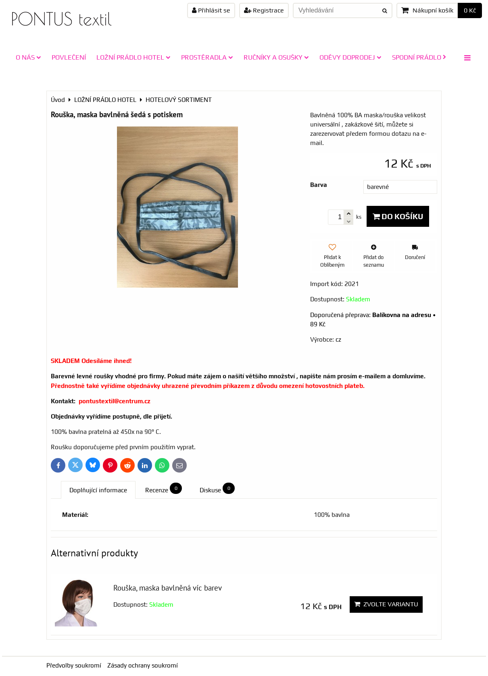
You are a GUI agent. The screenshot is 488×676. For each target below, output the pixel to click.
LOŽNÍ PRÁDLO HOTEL (133, 57)
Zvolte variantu (386, 604)
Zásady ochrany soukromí (142, 665)
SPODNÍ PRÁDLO (419, 57)
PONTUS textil (61, 18)
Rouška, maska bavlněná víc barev (167, 588)
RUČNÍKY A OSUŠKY (276, 57)
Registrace (264, 10)
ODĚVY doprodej (350, 57)
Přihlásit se (211, 10)
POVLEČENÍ (69, 57)
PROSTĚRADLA (207, 57)
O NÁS (28, 57)
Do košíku (398, 216)
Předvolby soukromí (73, 665)
